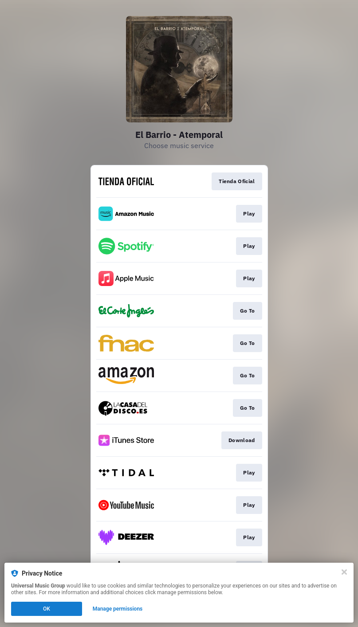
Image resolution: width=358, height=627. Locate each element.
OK (46, 609)
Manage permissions (118, 609)
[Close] (344, 572)
